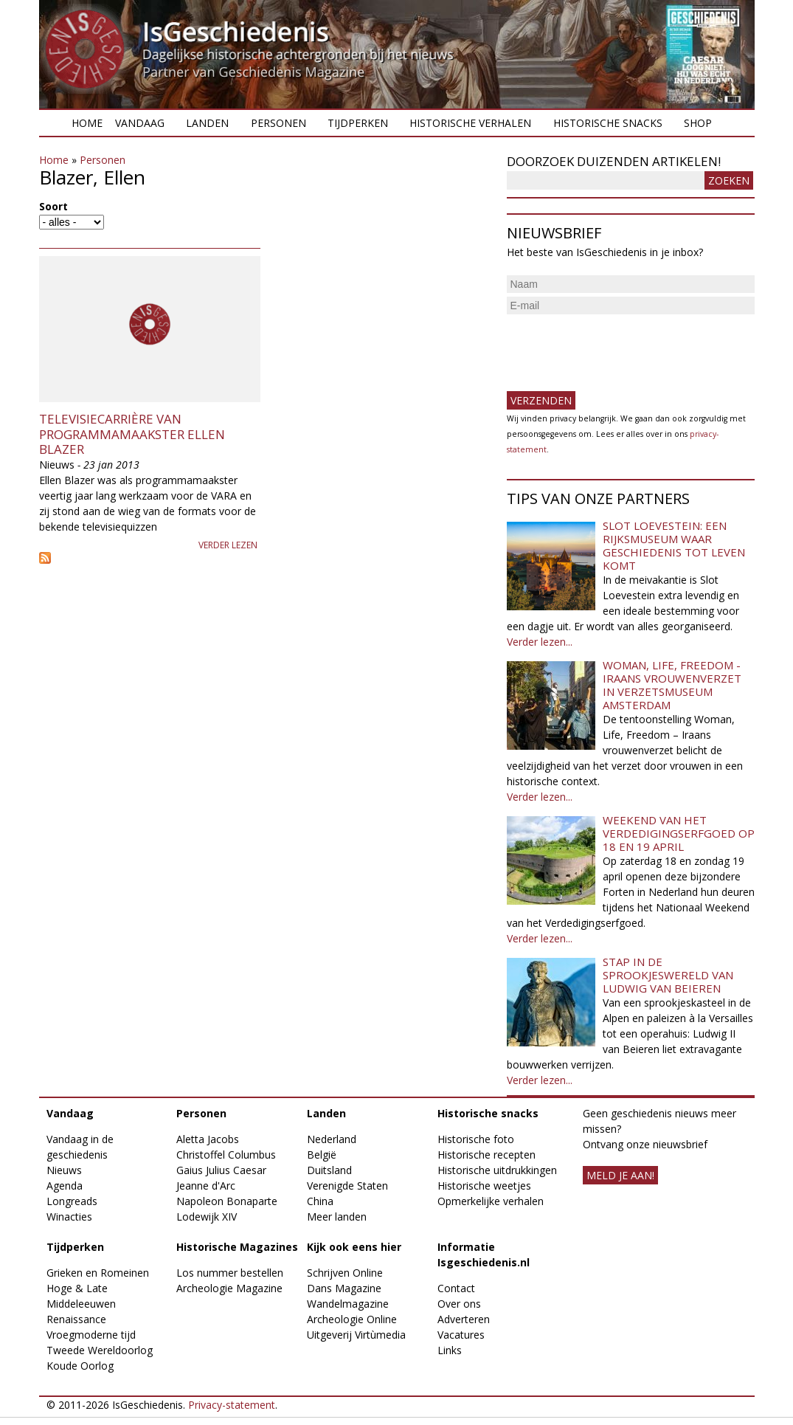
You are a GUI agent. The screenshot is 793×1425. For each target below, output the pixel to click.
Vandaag (140, 123)
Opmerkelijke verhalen (490, 1201)
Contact (456, 1288)
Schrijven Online (345, 1273)
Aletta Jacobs (207, 1139)
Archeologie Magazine (229, 1288)
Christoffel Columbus (226, 1155)
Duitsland (329, 1170)
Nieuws (64, 1170)
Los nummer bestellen (229, 1273)
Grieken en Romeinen (97, 1273)
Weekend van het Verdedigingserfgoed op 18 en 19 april (679, 833)
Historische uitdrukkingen (497, 1170)
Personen (278, 123)
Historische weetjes (484, 1186)
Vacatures (461, 1335)
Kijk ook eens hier (354, 1247)
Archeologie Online (352, 1319)
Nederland (331, 1139)
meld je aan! (620, 1175)
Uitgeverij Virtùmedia (356, 1335)
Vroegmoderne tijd (91, 1335)
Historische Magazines (237, 1247)
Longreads (71, 1201)
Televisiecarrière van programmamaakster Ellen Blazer (132, 434)
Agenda (64, 1186)
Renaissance (76, 1319)
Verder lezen (227, 545)
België (321, 1155)
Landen (207, 123)
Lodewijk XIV (206, 1217)
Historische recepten (486, 1155)
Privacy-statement (231, 1405)
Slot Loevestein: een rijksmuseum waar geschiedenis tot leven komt (674, 545)
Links (449, 1350)
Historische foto (475, 1139)
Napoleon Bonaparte (226, 1201)
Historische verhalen (470, 123)
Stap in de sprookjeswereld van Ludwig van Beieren (668, 975)
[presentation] (619, 347)
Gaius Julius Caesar (221, 1170)
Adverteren (463, 1319)
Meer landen (337, 1217)
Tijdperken (358, 123)
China (320, 1201)
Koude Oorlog (80, 1366)
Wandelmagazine (348, 1304)
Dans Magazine (344, 1288)
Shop (698, 123)
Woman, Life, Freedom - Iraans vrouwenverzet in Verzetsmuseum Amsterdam (672, 685)
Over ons (459, 1304)
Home (87, 123)
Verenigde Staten (347, 1186)
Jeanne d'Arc (205, 1186)
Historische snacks (607, 123)
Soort (53, 206)
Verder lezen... (539, 642)
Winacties (69, 1217)
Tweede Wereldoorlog (99, 1350)
